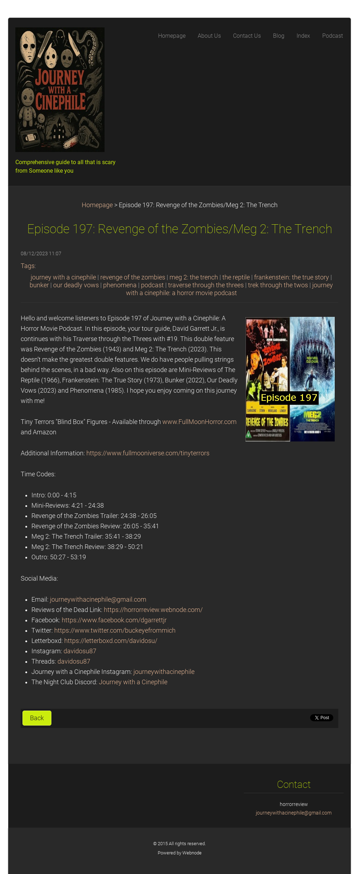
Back (37, 718)
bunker (39, 285)
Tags (28, 265)
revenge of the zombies (132, 277)
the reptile (236, 277)
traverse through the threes (206, 285)
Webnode (192, 852)
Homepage (97, 205)
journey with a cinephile (63, 277)
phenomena (120, 285)
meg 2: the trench (194, 277)
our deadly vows (76, 285)
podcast (152, 285)
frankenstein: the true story (291, 277)
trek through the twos (278, 285)
